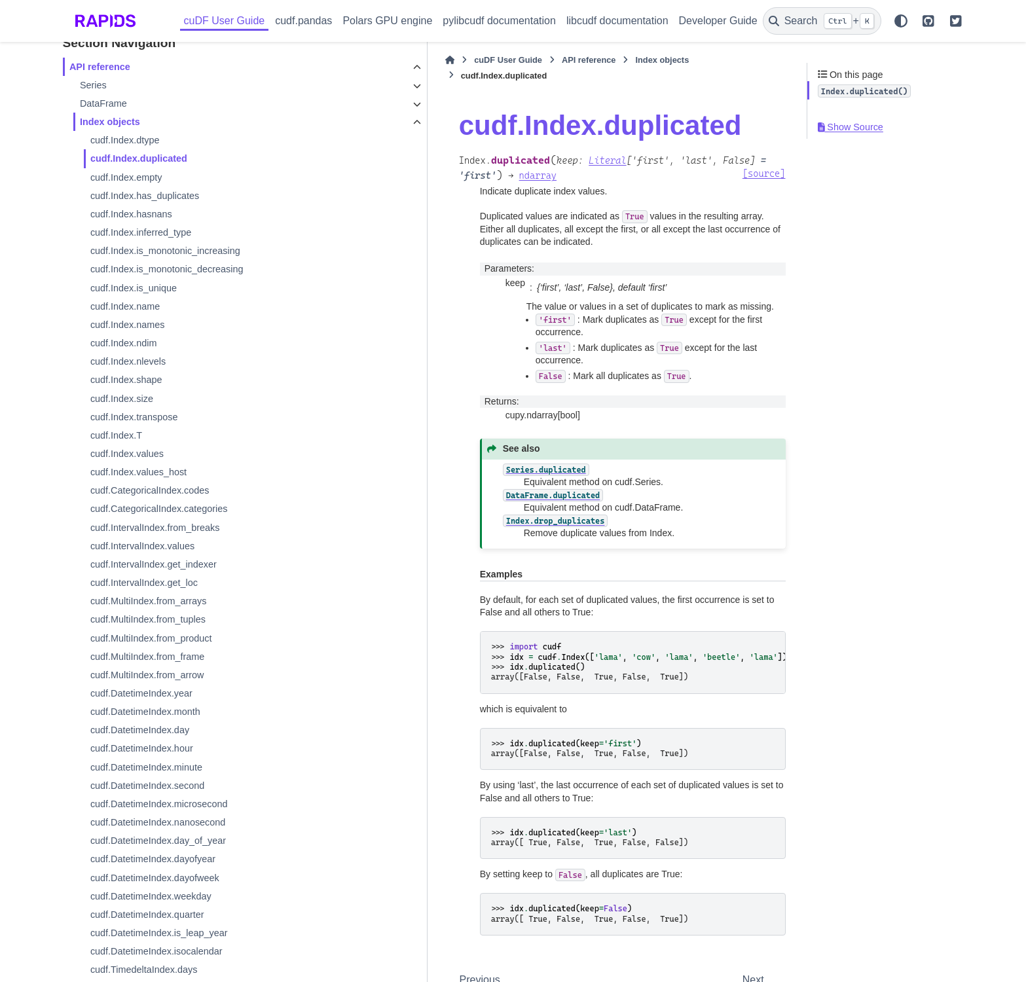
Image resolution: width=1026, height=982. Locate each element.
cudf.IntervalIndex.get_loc (144, 582)
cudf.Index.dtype (125, 140)
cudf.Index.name (125, 306)
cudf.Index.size (121, 398)
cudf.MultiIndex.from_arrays (148, 601)
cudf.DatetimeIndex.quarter (147, 914)
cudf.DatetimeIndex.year (141, 693)
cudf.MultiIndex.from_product (151, 638)
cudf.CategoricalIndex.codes (150, 490)
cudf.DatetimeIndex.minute (146, 767)
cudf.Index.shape (126, 379)
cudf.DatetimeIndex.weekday (150, 896)
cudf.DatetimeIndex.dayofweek (154, 878)
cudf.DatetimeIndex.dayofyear (152, 859)
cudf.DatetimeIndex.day (139, 730)
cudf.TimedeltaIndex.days (143, 969)
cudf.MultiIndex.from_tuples (148, 619)
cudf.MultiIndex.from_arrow (147, 675)
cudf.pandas (303, 20)
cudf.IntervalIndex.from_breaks (155, 527)
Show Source (850, 127)
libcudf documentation (617, 20)
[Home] (305, 60)
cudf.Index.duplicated (138, 158)
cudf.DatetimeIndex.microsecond (159, 804)
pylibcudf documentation (499, 20)
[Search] (822, 21)
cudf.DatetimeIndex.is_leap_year (159, 933)
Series (93, 85)
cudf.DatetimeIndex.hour (141, 748)
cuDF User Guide (224, 20)
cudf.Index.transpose (134, 417)
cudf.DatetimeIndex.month (145, 711)
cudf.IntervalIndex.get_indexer (153, 564)
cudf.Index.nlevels (128, 361)
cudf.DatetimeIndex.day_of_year (158, 840)
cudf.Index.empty (126, 177)
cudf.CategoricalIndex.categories (159, 508)
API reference (99, 67)
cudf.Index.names (127, 324)
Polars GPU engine (387, 20)
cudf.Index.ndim (123, 343)
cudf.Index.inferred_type (140, 232)
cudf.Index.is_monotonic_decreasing (167, 269)
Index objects (110, 122)
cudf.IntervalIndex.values (142, 546)
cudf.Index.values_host (138, 472)
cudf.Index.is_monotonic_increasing (165, 250)
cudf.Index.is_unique (133, 288)
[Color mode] (901, 21)
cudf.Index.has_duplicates (144, 196)
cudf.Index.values (127, 453)
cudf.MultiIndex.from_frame (147, 656)
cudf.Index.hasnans (131, 214)
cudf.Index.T (116, 435)
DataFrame (103, 103)
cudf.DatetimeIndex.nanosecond (157, 822)
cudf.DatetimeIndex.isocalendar (156, 951)
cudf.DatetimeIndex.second (147, 785)
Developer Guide (718, 20)
